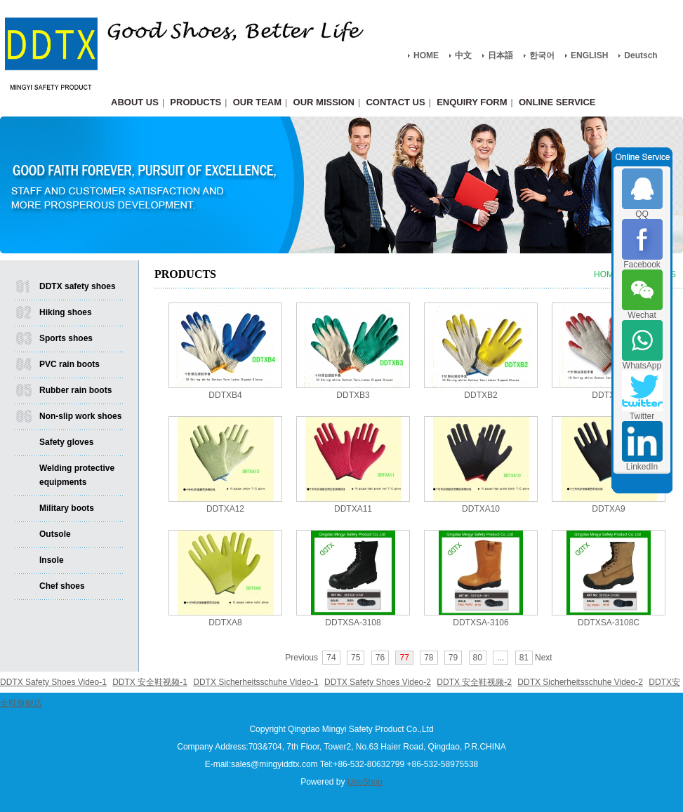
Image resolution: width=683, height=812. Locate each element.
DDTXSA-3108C (608, 622)
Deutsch (640, 55)
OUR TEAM (257, 102)
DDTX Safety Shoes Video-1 (53, 682)
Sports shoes (66, 338)
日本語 (500, 55)
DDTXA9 (608, 509)
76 (380, 658)
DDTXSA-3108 (352, 622)
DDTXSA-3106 (480, 622)
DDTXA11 (353, 509)
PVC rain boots (69, 364)
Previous (301, 658)
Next (543, 658)
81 (524, 658)
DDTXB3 (352, 395)
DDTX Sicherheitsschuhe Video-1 (256, 682)
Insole (51, 560)
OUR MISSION (323, 102)
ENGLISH (589, 55)
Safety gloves (66, 442)
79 (453, 658)
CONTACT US (395, 102)
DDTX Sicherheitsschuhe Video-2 (580, 682)
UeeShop (365, 782)
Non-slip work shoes (80, 416)
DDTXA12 (225, 509)
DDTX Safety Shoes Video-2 (377, 682)
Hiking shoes (65, 312)
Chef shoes (62, 586)
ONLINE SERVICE (557, 102)
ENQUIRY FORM (472, 102)
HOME (426, 55)
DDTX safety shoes (77, 286)
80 (477, 658)
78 (428, 658)
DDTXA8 (224, 622)
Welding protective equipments (76, 475)
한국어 (542, 55)
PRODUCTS (195, 102)
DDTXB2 (480, 395)
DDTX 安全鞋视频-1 (149, 682)
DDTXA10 (481, 509)
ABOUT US (135, 102)
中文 (463, 55)
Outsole (55, 534)
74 (331, 658)
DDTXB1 (608, 395)
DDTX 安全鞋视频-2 (474, 682)
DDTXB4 (224, 395)
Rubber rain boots (75, 390)
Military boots (66, 508)
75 (355, 658)
